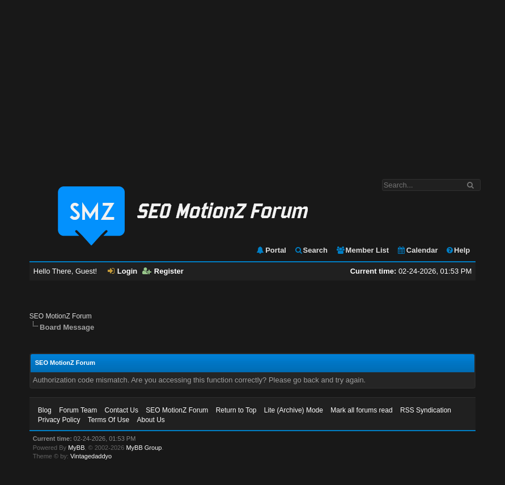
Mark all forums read (361, 410)
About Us (150, 420)
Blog (45, 410)
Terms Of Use (108, 420)
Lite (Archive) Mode (293, 410)
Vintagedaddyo (91, 456)
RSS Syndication (425, 410)
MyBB (76, 447)
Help (457, 250)
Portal (271, 250)
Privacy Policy (59, 420)
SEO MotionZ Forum (60, 316)
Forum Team (78, 410)
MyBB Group (144, 447)
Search (311, 250)
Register (163, 271)
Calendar (417, 250)
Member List (362, 250)
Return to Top (236, 410)
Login (122, 271)
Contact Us (121, 410)
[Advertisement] (252, 84)
